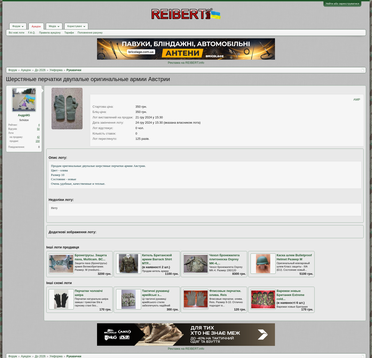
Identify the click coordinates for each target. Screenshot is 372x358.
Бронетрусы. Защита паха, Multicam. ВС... (91, 257)
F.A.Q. (31, 32)
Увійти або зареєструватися (342, 3)
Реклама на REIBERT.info (186, 62)
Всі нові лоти (16, 32)
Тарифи (69, 32)
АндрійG (24, 115)
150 (38, 141)
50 (38, 129)
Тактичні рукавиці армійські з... (155, 293)
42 (38, 137)
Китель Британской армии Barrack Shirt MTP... (157, 259)
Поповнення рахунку (90, 32)
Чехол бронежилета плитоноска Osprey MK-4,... (224, 259)
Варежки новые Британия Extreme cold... (290, 294)
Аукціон (36, 26)
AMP (356, 99)
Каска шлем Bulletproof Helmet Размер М (294, 257)
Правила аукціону (49, 32)
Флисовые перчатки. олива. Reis (225, 293)
